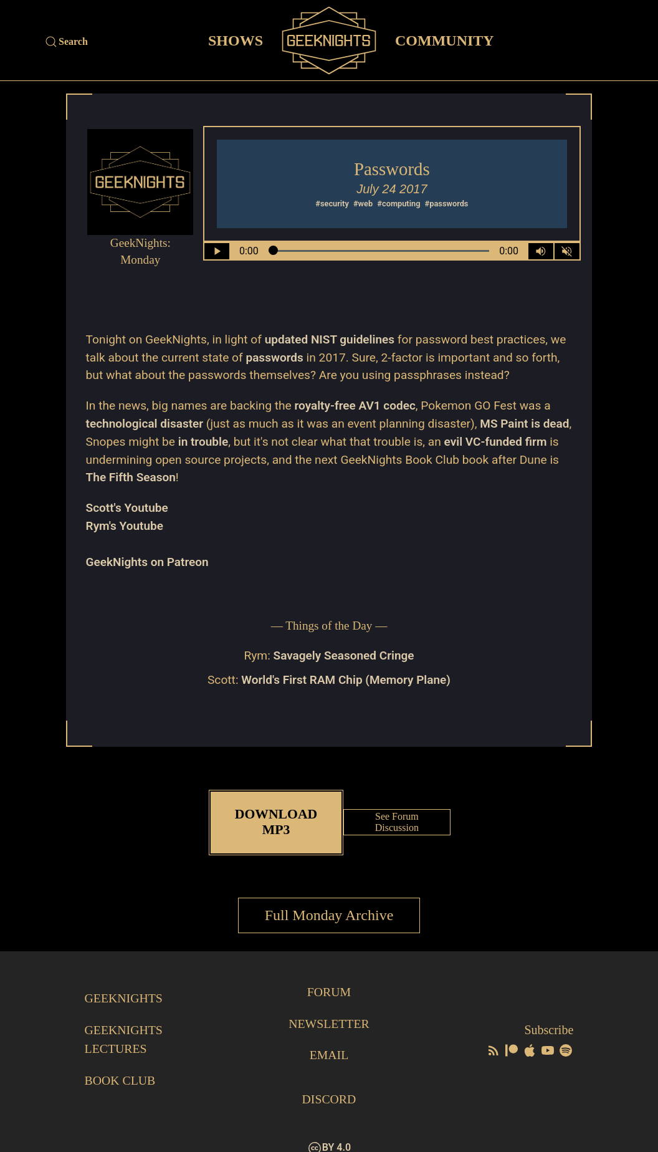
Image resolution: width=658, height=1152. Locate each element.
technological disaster (145, 423)
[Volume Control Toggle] (540, 251)
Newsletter (329, 1008)
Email (328, 1040)
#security (332, 203)
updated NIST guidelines (330, 339)
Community (444, 40)
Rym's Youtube (125, 526)
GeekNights (124, 984)
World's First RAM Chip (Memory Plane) (346, 680)
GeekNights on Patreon (148, 562)
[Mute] (567, 251)
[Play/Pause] (216, 251)
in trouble (235, 441)
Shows (235, 40)
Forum (329, 977)
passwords (274, 357)
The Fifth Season (173, 477)
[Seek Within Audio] (379, 251)
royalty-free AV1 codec (356, 405)
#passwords (447, 203)
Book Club (120, 1065)
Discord (329, 1083)
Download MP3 (275, 815)
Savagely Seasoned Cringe (343, 655)
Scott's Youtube (127, 508)
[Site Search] (117, 42)
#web (363, 203)
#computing (398, 203)
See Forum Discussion (397, 815)
